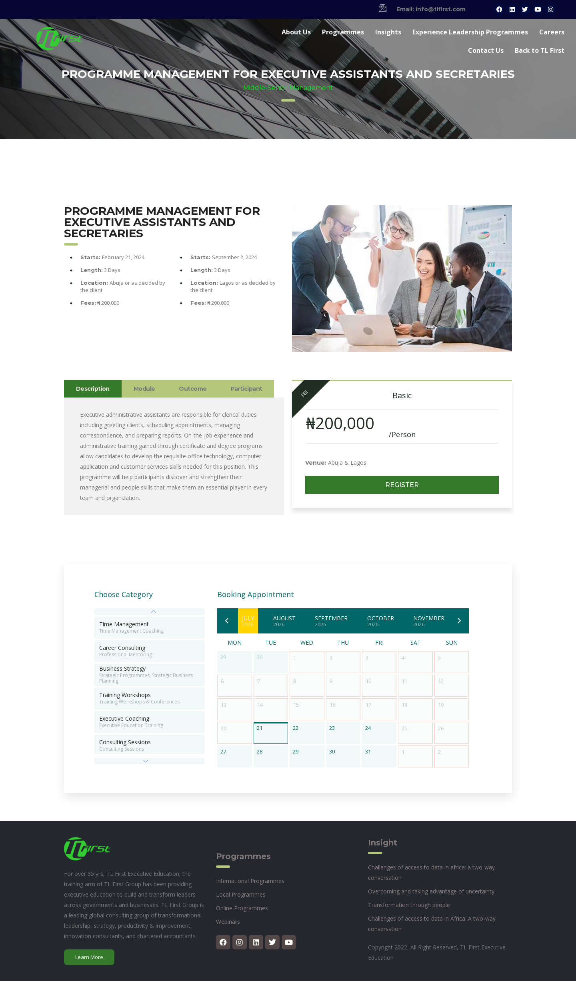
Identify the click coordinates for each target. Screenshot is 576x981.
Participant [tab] (246, 388)
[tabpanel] (174, 456)
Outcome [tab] (192, 388)
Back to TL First (539, 50)
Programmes (343, 32)
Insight (382, 842)
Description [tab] (93, 388)
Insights (388, 32)
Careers (551, 32)
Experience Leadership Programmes (470, 32)
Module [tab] (144, 388)
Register (402, 485)
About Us (296, 32)
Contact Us (486, 50)
